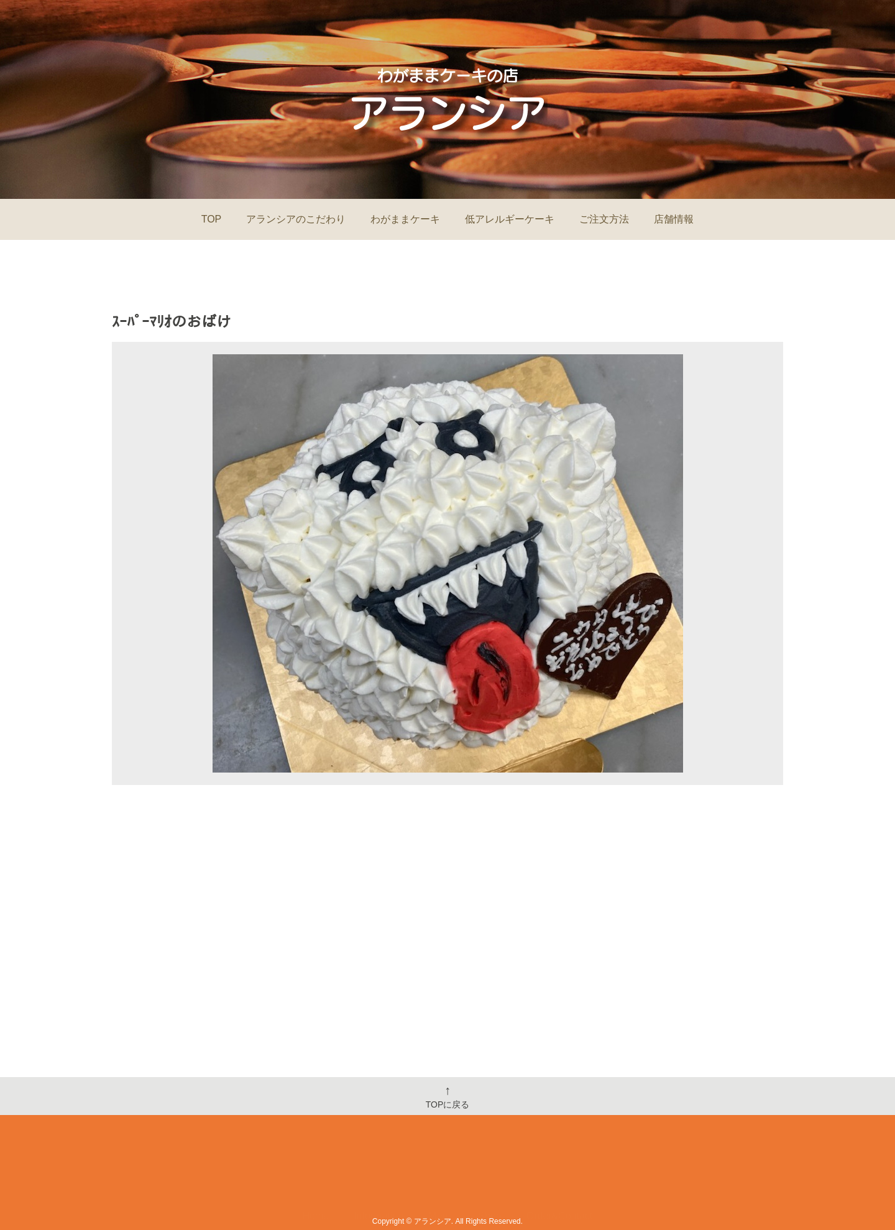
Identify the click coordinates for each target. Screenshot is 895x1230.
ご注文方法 (604, 219)
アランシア (432, 1221)
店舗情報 (674, 219)
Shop (489, 1178)
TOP (211, 219)
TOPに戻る (448, 1096)
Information (378, 1178)
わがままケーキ (405, 219)
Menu (440, 1178)
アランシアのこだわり (296, 219)
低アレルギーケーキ (509, 219)
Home (316, 1178)
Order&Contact (559, 1178)
